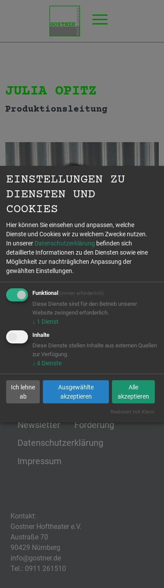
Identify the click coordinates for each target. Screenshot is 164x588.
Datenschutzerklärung (65, 243)
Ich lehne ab (23, 392)
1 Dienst (45, 321)
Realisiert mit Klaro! (132, 412)
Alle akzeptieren (133, 392)
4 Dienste (47, 363)
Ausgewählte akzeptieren (76, 392)
